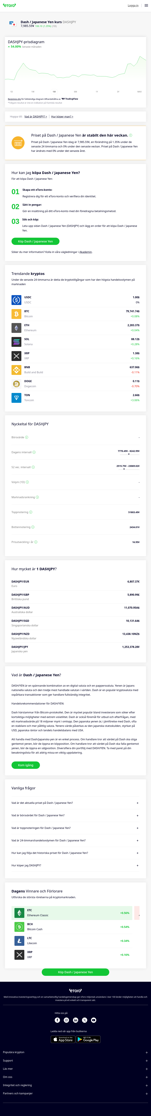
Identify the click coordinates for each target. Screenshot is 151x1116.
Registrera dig (14, 99)
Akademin (85, 252)
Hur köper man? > (62, 116)
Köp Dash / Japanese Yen (35, 241)
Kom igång (25, 765)
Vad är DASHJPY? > (35, 116)
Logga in (133, 5)
